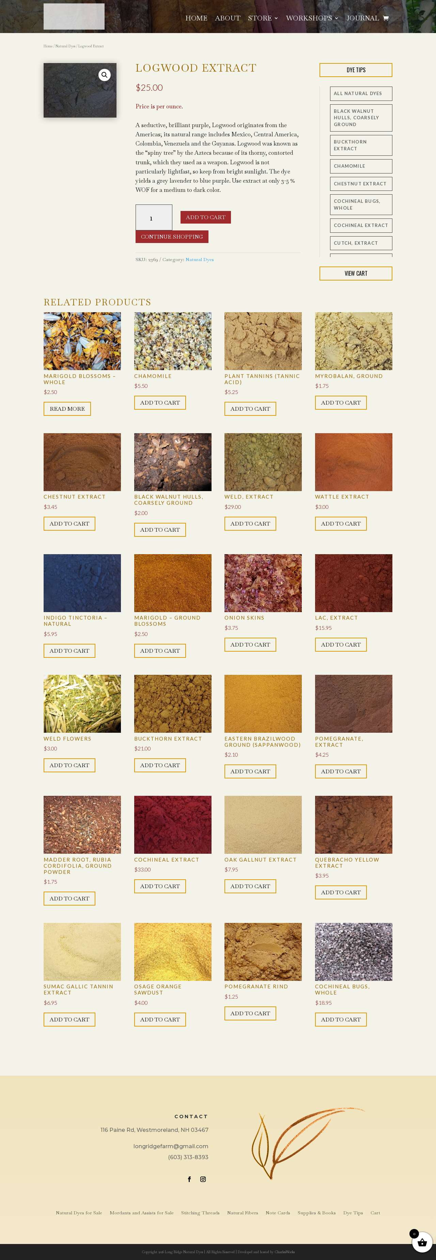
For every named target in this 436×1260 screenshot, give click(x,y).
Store (260, 19)
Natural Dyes (65, 46)
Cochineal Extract (361, 225)
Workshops (309, 19)
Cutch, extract (356, 243)
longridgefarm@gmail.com (171, 1146)
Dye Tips (356, 70)
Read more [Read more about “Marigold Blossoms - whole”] (67, 408)
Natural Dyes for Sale (79, 1213)
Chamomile (349, 166)
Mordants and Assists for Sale (142, 1213)
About (227, 19)
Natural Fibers (242, 1213)
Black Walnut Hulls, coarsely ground (356, 117)
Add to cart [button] (160, 402)
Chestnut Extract (360, 183)
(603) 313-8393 (188, 1157)
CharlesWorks (285, 1252)
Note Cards (278, 1213)
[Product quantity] (154, 217)
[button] (104, 75)
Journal (362, 19)
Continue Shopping (172, 236)
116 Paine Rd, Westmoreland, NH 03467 (154, 1130)
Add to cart (205, 217)
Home (196, 19)
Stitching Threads (200, 1213)
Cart (375, 1213)
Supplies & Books (317, 1213)
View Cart (356, 273)
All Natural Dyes (358, 93)
